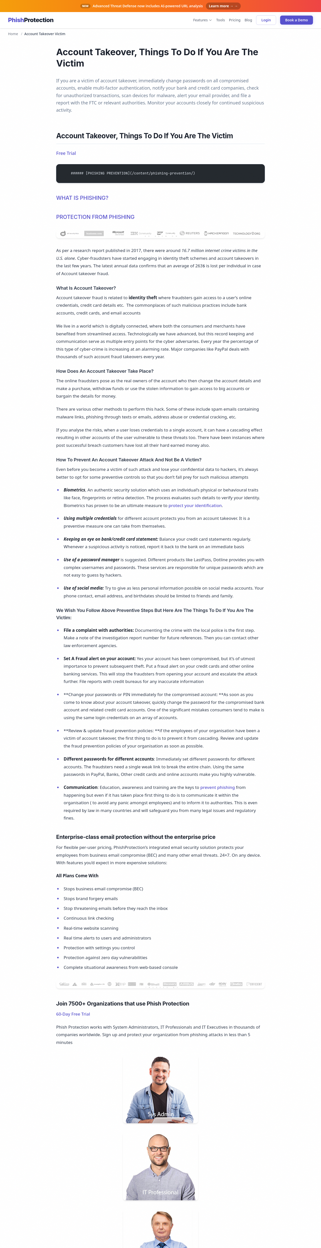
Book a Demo (296, 20)
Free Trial (66, 153)
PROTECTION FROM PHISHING (95, 217)
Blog (248, 20)
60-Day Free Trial (73, 1014)
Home (13, 33)
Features (202, 20)
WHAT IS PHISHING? (82, 198)
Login (266, 20)
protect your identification (195, 505)
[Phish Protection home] (30, 20)
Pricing (234, 20)
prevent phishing (217, 787)
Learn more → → (223, 6)
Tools (220, 20)
